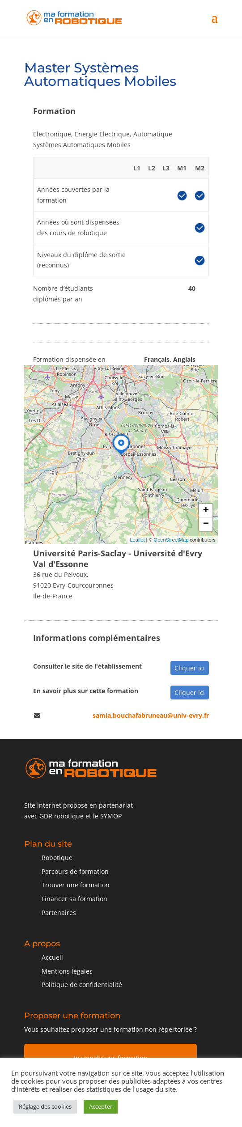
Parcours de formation (75, 871)
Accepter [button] (100, 1106)
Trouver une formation (76, 885)
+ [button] (206, 510)
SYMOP (111, 816)
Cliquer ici (189, 668)
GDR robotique (61, 816)
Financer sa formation (74, 898)
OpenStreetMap (171, 539)
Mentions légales (67, 971)
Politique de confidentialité (82, 984)
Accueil (52, 957)
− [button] (206, 524)
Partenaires (59, 912)
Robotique (57, 857)
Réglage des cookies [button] (45, 1106)
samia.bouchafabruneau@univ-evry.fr (151, 715)
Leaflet (137, 539)
